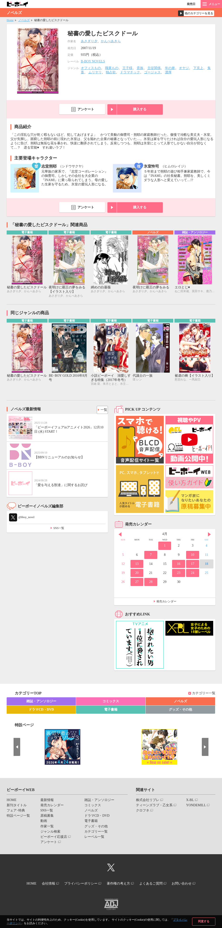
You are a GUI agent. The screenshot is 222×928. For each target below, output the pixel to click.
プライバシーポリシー (79, 884)
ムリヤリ (95, 72)
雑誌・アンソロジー (41, 702)
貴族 (140, 68)
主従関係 (154, 68)
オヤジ (184, 68)
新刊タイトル (17, 806)
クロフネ (142, 811)
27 (137, 583)
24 (192, 574)
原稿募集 (47, 817)
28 (151, 583)
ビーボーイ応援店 (53, 838)
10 (192, 556)
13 (137, 565)
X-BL (190, 801)
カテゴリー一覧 (203, 694)
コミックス (110, 702)
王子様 (127, 68)
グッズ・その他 (180, 710)
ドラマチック (130, 72)
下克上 (198, 68)
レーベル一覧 (94, 838)
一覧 (102, 409)
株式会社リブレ (147, 801)
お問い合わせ (189, 884)
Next (209, 535)
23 (178, 574)
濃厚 (168, 72)
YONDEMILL (196, 806)
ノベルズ (24, 20)
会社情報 (43, 884)
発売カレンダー (166, 602)
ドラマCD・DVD (41, 710)
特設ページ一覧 (18, 817)
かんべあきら (111, 41)
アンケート (85, 109)
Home (10, 20)
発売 (191, 4)
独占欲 (111, 72)
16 (178, 565)
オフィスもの (91, 68)
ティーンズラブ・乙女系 (154, 806)
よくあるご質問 (155, 884)
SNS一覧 (58, 529)
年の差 (170, 68)
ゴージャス (152, 72)
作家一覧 (47, 827)
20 (137, 574)
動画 (43, 822)
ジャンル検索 (50, 832)
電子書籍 (110, 710)
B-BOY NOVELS (93, 61)
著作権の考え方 (119, 884)
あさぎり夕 (89, 41)
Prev (120, 535)
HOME (11, 801)
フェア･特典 (16, 811)
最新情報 (47, 801)
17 (192, 565)
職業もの (111, 68)
